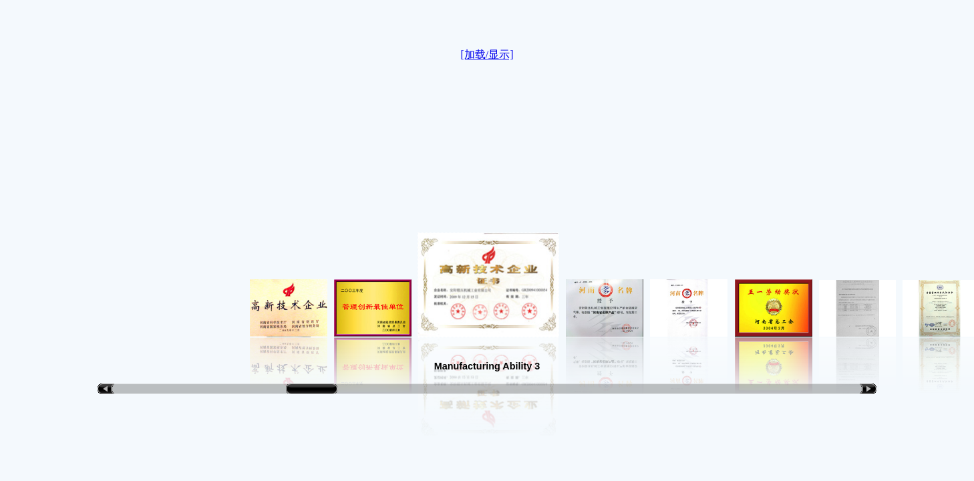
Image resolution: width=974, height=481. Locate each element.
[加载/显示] (486, 54)
